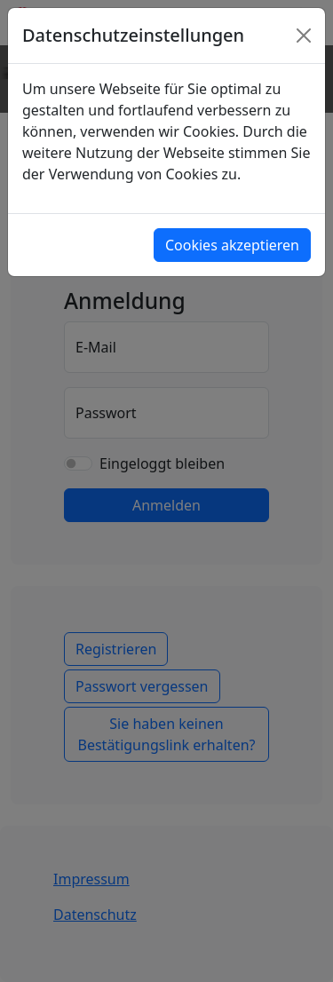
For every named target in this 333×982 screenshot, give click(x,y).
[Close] (303, 35)
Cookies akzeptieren (232, 245)
